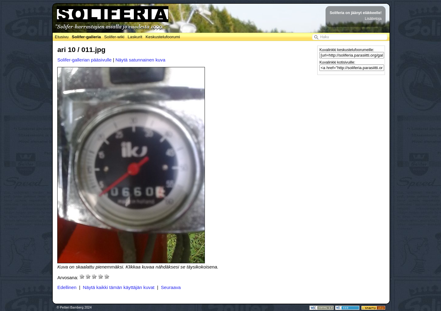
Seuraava (171, 287)
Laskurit (135, 37)
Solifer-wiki (114, 37)
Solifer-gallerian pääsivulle (84, 59)
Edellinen (67, 287)
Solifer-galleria (86, 37)
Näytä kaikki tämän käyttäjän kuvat (119, 287)
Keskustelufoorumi (162, 37)
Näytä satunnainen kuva (140, 59)
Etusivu (62, 37)
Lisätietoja (373, 19)
